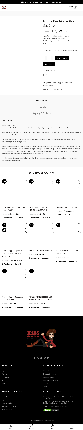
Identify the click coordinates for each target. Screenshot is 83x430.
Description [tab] (41, 100)
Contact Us (47, 383)
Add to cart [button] (8, 218)
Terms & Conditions (8, 397)
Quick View (25, 188)
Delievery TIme (7, 409)
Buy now (48, 64)
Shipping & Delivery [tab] (41, 113)
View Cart (5, 374)
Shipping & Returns (49, 374)
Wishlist (71, 6)
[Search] (65, 7)
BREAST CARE (69, 83)
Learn (45, 387)
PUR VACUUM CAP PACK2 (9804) (40, 251)
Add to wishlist (51, 70)
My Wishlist (5, 377)
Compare (49, 75)
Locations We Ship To (9, 406)
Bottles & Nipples (57, 83)
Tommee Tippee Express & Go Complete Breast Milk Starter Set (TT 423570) (14, 253)
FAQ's (3, 380)
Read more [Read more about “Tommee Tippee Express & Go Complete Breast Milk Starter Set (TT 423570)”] (8, 264)
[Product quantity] (49, 58)
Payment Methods (8, 400)
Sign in (4, 371)
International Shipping (50, 380)
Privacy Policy (47, 371)
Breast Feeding (48, 85)
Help (3, 383)
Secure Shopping (49, 377)
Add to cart (62, 58)
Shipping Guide (7, 403)
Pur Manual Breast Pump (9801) (67, 207)
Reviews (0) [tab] (41, 107)
